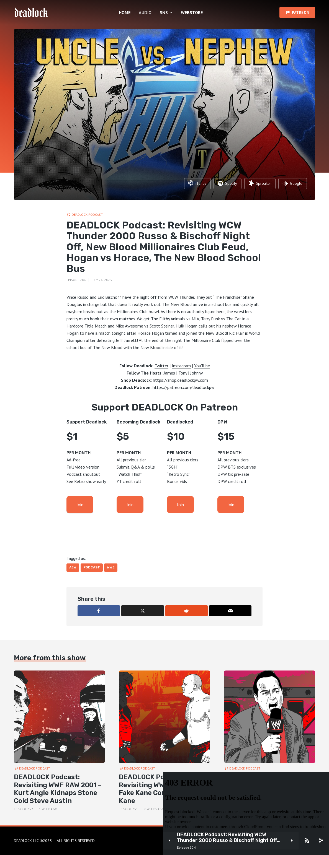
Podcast (91, 567)
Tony (182, 373)
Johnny (196, 373)
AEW (72, 567)
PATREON (301, 12)
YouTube (202, 365)
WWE (111, 567)
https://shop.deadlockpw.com (180, 380)
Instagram (181, 365)
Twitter (161, 365)
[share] (321, 840)
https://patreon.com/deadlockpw (184, 387)
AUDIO (145, 12)
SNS (164, 12)
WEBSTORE (192, 12)
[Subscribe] (307, 840)
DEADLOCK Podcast (87, 214)
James (169, 373)
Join (79, 504)
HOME (124, 12)
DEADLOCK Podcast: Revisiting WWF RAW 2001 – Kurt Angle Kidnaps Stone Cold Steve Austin (57, 789)
